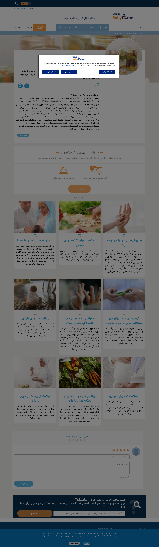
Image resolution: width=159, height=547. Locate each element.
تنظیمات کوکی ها (107, 72)
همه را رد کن (69, 72)
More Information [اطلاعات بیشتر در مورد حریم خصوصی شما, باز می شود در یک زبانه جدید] (68, 65)
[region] (78, 66)
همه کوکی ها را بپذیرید (50, 72)
